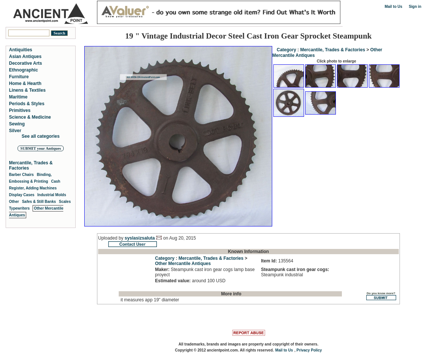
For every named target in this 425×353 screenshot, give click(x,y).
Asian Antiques (25, 56)
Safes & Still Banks (39, 202)
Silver (15, 130)
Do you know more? (381, 296)
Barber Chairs (21, 175)
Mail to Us (393, 6)
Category (286, 49)
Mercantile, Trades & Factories (332, 49)
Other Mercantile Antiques (183, 263)
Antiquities (20, 49)
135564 (277, 261)
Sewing (17, 124)
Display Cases (21, 195)
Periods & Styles (27, 103)
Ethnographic (23, 70)
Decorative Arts (25, 63)
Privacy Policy (309, 350)
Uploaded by (111, 238)
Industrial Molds (51, 195)
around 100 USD (190, 280)
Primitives (19, 110)
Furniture (19, 76)
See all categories (41, 136)
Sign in (415, 6)
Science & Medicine (30, 117)
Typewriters (19, 208)
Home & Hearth (25, 83)
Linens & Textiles (27, 90)
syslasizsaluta (140, 238)
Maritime (18, 97)
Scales (65, 202)
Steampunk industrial (295, 272)
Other (14, 202)
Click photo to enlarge (336, 61)
